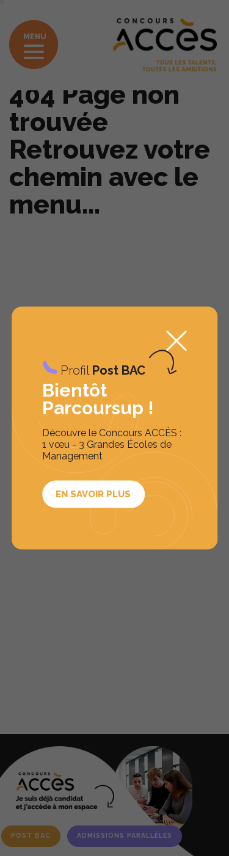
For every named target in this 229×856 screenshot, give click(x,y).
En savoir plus (93, 493)
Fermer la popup (176, 339)
